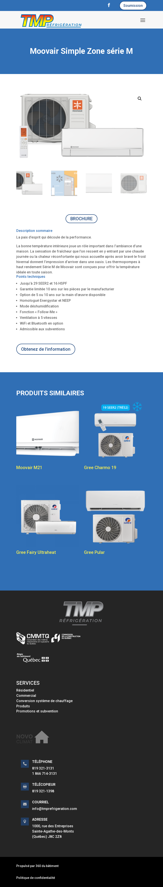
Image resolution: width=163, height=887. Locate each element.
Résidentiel (25, 690)
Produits (23, 706)
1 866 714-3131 (44, 773)
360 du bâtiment (47, 866)
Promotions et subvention (37, 711)
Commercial (26, 696)
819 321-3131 (43, 768)
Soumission (133, 6)
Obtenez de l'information (45, 349)
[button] (140, 99)
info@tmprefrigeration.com (54, 809)
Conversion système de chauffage (44, 701)
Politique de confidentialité (35, 878)
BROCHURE (81, 218)
